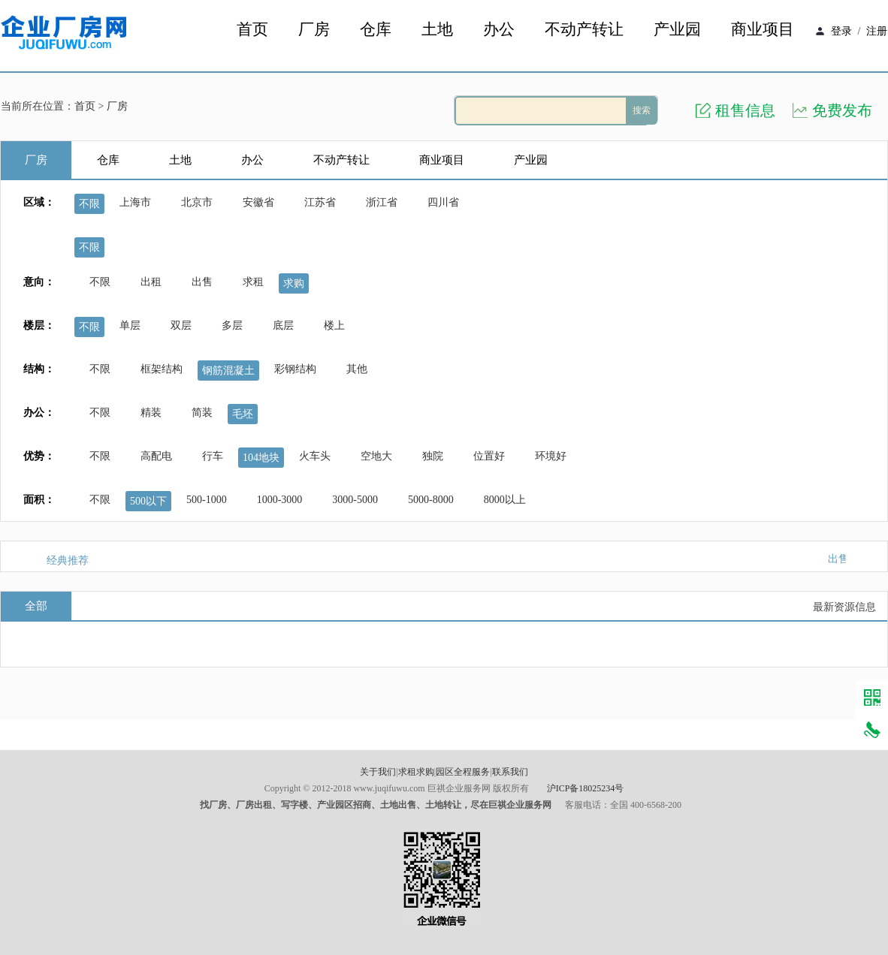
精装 (151, 412)
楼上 (334, 325)
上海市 (135, 202)
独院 (432, 456)
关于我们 (378, 772)
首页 (252, 29)
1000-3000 (280, 499)
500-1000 (206, 499)
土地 (437, 29)
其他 (356, 369)
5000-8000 (431, 499)
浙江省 (381, 202)
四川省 (443, 202)
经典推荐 (68, 560)
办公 (499, 29)
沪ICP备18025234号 (585, 788)
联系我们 (510, 772)
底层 (283, 325)
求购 (293, 283)
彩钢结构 (295, 369)
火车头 (315, 456)
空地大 (376, 456)
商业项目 (762, 29)
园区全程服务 (463, 772)
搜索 (642, 110)
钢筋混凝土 (228, 370)
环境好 (550, 456)
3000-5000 (355, 499)
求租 (253, 282)
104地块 (261, 457)
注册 (876, 31)
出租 (151, 282)
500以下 (148, 501)
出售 (202, 282)
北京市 (197, 202)
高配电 (156, 456)
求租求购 (416, 772)
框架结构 (161, 369)
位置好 (489, 456)
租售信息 (745, 110)
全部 (36, 606)
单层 (129, 325)
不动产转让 (584, 29)
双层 (181, 325)
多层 (232, 325)
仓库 (375, 29)
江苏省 (320, 202)
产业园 (677, 29)
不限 (89, 203)
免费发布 (842, 110)
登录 (841, 31)
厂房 (314, 29)
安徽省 (258, 202)
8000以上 (505, 499)
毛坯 (242, 414)
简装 (202, 412)
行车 (212, 456)
